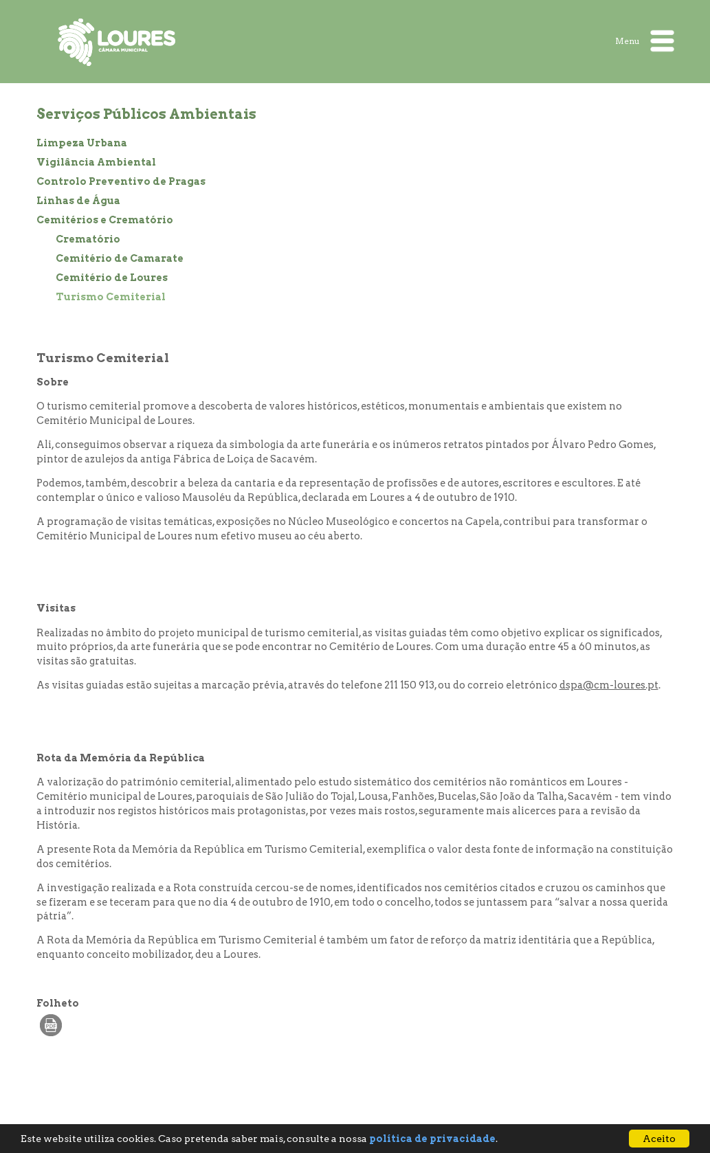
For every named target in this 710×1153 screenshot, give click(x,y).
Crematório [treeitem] (88, 239)
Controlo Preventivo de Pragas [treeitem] (121, 181)
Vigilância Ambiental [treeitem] (96, 162)
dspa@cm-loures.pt (608, 685)
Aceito (659, 1138)
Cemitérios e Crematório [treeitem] (104, 220)
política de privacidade (432, 1138)
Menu (644, 41)
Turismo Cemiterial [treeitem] (111, 297)
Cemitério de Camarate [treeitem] (120, 258)
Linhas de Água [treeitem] (78, 200)
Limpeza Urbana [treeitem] (81, 143)
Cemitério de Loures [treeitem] (112, 277)
